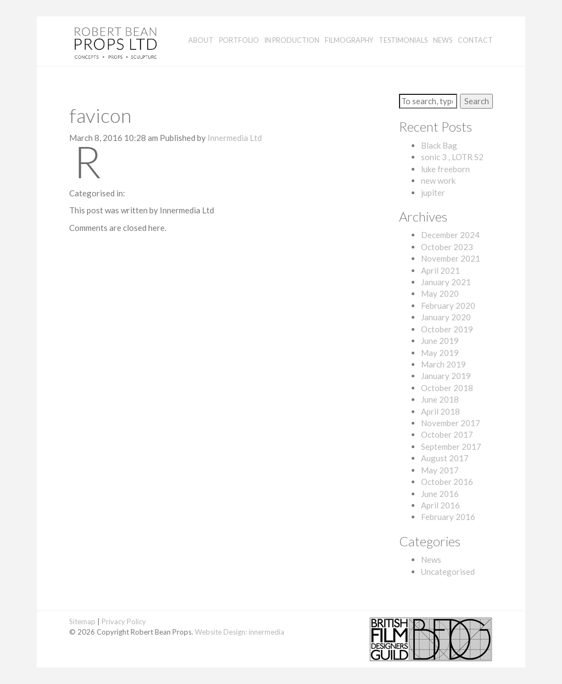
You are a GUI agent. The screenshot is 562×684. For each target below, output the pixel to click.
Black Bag (439, 145)
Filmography (349, 40)
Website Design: (221, 632)
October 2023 (447, 247)
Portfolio (239, 40)
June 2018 (440, 399)
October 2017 (447, 434)
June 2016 (440, 494)
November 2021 (450, 258)
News (442, 40)
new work (438, 180)
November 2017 (450, 423)
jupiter (433, 192)
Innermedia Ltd (234, 138)
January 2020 (446, 317)
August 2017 (445, 458)
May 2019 (440, 353)
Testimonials (403, 40)
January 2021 (446, 282)
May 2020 (440, 293)
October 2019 (447, 329)
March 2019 (443, 364)
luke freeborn (445, 169)
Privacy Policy (124, 621)
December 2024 (450, 235)
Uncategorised (448, 571)
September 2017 (451, 446)
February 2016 (448, 517)
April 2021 (440, 270)
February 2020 (448, 305)
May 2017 (440, 470)
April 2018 (440, 411)
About (200, 40)
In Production (292, 40)
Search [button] (476, 101)
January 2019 (446, 376)
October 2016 (447, 482)
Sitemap (82, 621)
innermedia (266, 632)
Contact (475, 40)
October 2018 (447, 388)
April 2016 (440, 505)
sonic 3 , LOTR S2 (452, 157)
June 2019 (440, 341)
